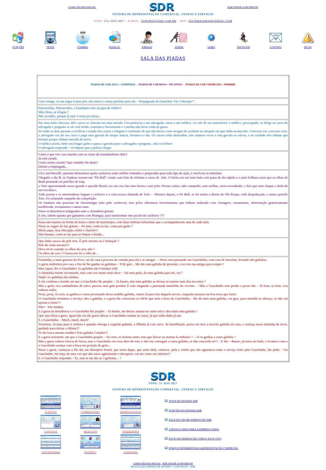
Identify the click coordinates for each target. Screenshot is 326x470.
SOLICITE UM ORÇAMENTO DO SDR (190, 420)
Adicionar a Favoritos (242, 7)
